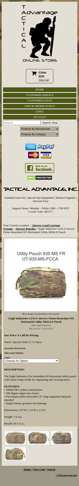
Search (51, 469)
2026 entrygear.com (67, 475)
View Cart (44, 79)
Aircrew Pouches (25, 228)
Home (27, 469)
